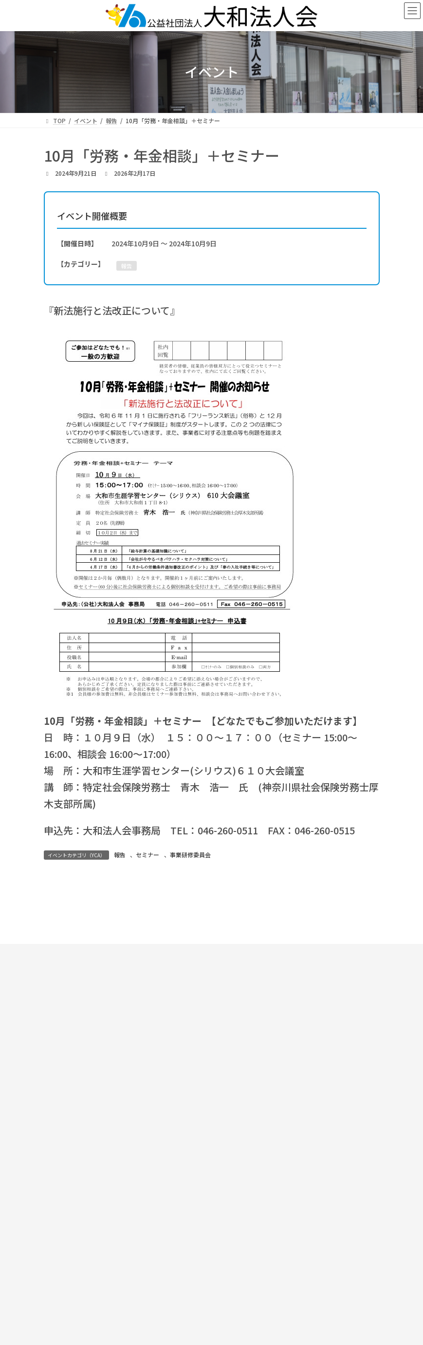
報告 (120, 854)
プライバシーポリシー (302, 1181)
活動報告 (211, 1039)
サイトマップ (302, 1164)
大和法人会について (222, 1030)
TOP (82, 1030)
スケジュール (139, 1039)
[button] (299, 1105)
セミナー (147, 854)
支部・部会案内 (319, 1030)
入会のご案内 (283, 1039)
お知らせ (136, 1030)
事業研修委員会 (190, 854)
